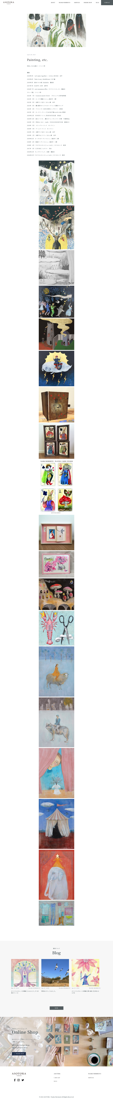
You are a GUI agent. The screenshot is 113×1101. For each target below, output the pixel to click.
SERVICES (91, 1078)
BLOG (55, 1081)
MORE (56, 1008)
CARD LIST (57, 1078)
